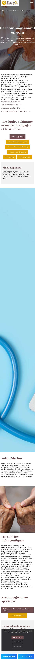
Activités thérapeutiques (9, 105)
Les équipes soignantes (9, 101)
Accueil (2, 10)
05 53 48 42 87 (26, 656)
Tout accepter (17, 637)
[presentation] (24, 529)
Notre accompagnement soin (14, 10)
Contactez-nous (9, 656)
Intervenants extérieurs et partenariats (14, 111)
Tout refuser (17, 642)
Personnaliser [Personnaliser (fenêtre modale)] (17, 646)
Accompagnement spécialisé (11, 108)
